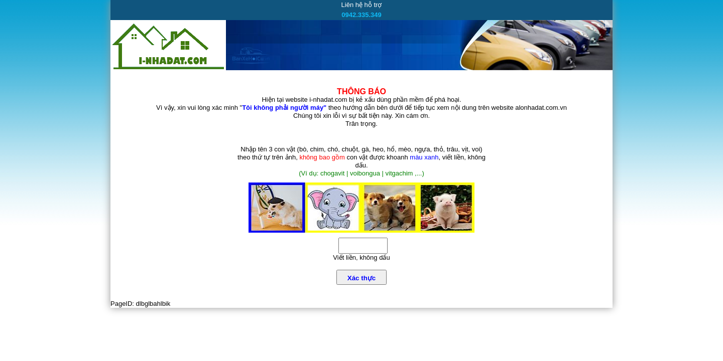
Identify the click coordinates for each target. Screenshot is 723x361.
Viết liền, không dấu (361, 257)
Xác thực (361, 278)
